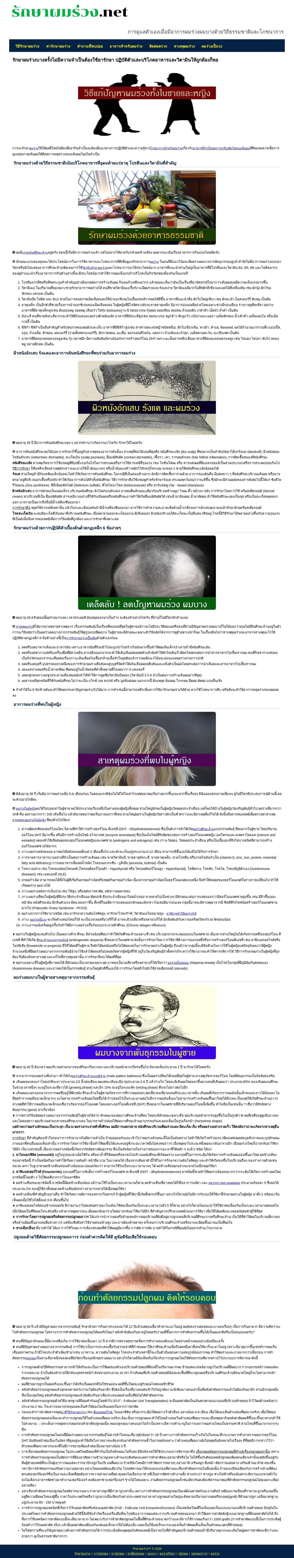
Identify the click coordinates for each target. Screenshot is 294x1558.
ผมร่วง (215, 1553)
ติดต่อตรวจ (158, 46)
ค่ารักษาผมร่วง (58, 46)
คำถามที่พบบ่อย (90, 46)
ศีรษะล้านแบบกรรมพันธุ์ (53, 940)
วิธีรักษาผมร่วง (27, 46)
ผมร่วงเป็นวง (212, 46)
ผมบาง (152, 1553)
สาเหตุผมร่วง (184, 46)
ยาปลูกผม (117, 1553)
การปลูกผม (101, 1553)
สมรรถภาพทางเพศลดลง (224, 1183)
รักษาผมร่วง (82, 1553)
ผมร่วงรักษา (167, 1553)
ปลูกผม (183, 1553)
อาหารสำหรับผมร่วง (126, 46)
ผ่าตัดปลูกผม (136, 1553)
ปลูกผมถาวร (199, 1553)
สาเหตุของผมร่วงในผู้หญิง (29, 820)
